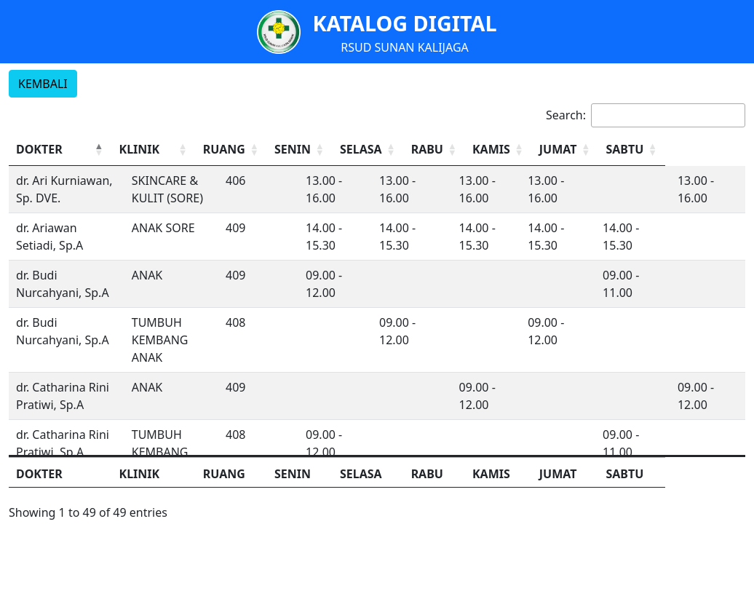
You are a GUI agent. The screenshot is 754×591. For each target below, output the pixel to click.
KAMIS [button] (555, 149)
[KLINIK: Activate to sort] (189, 149)
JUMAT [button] (627, 149)
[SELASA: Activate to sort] (423, 149)
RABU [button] (484, 149)
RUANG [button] (269, 149)
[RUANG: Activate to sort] (278, 149)
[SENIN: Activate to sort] (350, 149)
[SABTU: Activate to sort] (709, 149)
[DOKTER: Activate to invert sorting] (73, 149)
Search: (566, 115)
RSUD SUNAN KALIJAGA (405, 47)
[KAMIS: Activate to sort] (565, 149)
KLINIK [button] (164, 149)
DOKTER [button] (39, 149)
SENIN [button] (340, 149)
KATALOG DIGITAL (404, 23)
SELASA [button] (414, 149)
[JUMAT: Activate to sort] (637, 149)
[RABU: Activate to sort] (495, 149)
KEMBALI (43, 84)
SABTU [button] (699, 149)
